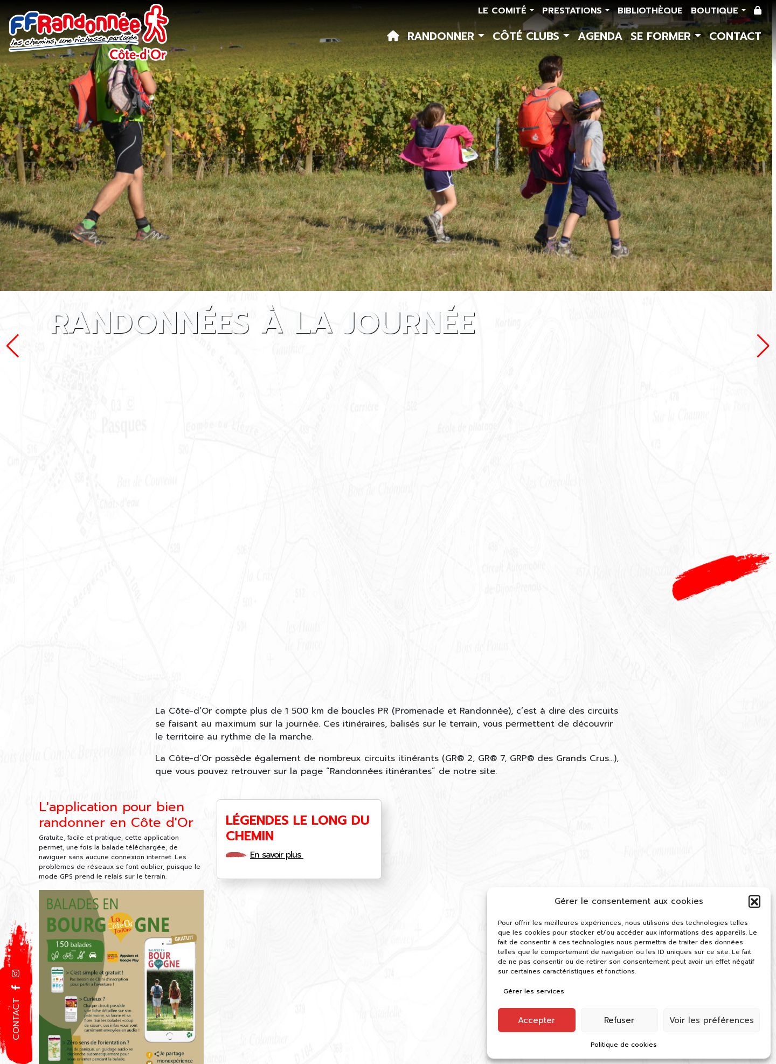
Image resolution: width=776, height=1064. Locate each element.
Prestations (573, 10)
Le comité (504, 10)
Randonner (442, 36)
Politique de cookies (624, 1044)
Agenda (600, 36)
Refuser (619, 1020)
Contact (735, 36)
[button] (754, 901)
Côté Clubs (528, 36)
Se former (662, 36)
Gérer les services (533, 991)
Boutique (716, 10)
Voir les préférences (711, 1020)
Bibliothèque (650, 10)
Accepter (536, 1020)
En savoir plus (280, 854)
